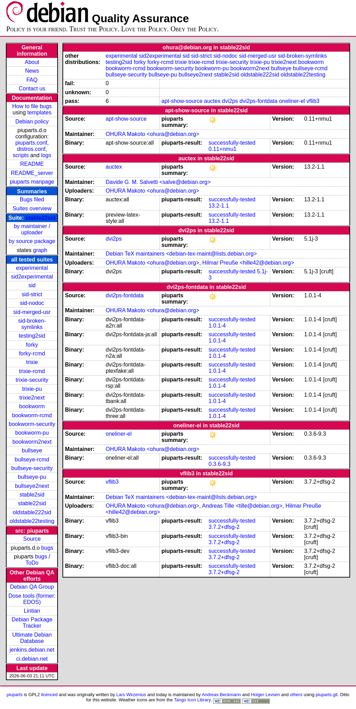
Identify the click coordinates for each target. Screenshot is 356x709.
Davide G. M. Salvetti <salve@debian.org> (158, 182)
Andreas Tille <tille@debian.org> (242, 506)
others (296, 694)
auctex (212, 101)
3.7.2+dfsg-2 (224, 527)
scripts (21, 155)
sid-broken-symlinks (32, 324)
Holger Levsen (265, 694)
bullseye (32, 450)
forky (32, 345)
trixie (32, 362)
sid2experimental (32, 277)
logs (46, 155)
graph (40, 250)
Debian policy (32, 121)
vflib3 (312, 101)
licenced (49, 694)
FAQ (31, 80)
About (32, 62)
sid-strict (32, 294)
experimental (32, 268)
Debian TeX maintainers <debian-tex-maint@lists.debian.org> (181, 254)
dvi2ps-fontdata (258, 101)
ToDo (31, 563)
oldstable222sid (32, 512)
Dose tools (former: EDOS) (32, 599)
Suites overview (31, 208)
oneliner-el (292, 101)
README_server (32, 173)
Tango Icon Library (192, 699)
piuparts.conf (31, 143)
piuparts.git (327, 694)
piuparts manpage (32, 182)
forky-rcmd (32, 353)
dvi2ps (230, 101)
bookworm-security (32, 424)
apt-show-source (181, 101)
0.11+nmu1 (223, 149)
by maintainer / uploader (32, 229)
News (32, 71)
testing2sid (32, 336)
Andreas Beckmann (221, 694)
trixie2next (32, 398)
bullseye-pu (32, 477)
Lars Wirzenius (131, 694)
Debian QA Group (32, 587)
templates (39, 112)
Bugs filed (32, 199)
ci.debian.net (32, 659)
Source (32, 539)
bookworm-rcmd (32, 415)
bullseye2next (32, 486)
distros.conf (31, 149)
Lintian (32, 611)
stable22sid (40, 218)
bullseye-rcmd (32, 459)
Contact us (32, 88)
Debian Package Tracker (31, 623)
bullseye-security (32, 468)
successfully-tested (232, 143)
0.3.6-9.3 (219, 464)
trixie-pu (32, 389)
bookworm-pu (32, 433)
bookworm (32, 406)
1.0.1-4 (217, 326)
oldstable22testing (32, 521)
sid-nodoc (32, 303)
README (32, 164)
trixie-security (32, 380)
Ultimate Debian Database (32, 638)
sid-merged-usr (32, 312)
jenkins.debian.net (32, 650)
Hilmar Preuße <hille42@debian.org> (248, 263)
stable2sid (31, 495)
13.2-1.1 (219, 206)
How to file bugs (32, 106)
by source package (32, 241)
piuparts (15, 694)
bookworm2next (32, 442)
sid (31, 285)
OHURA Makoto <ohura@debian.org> (152, 134)
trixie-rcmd (32, 371)
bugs (47, 548)
